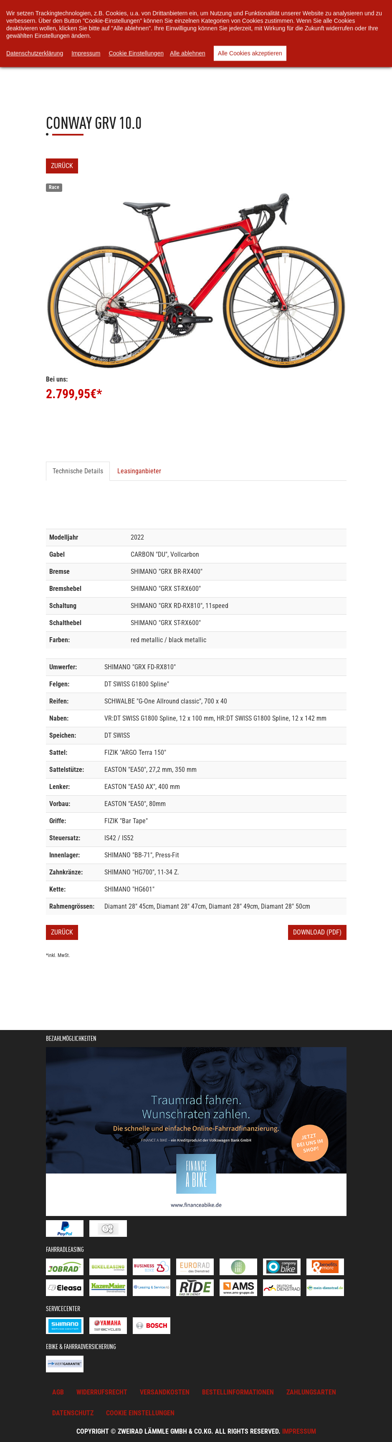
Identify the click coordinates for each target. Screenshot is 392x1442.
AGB (58, 1392)
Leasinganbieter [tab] (139, 471)
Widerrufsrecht (101, 1392)
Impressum (299, 1431)
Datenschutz (73, 1413)
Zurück (62, 166)
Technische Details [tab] (78, 471)
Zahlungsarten (311, 1392)
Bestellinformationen (238, 1392)
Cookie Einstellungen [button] (140, 1413)
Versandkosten (165, 1392)
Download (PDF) (317, 932)
